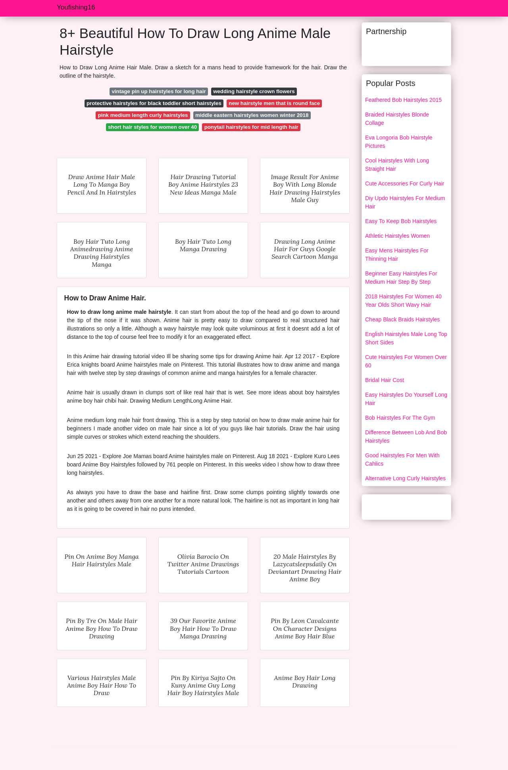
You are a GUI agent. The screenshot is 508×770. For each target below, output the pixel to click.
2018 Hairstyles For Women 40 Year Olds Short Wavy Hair (403, 300)
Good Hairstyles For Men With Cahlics (402, 459)
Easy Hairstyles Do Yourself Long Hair (406, 399)
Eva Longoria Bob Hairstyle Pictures (399, 141)
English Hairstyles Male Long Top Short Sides (406, 338)
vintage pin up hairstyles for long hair (159, 91)
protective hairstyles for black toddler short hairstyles (154, 103)
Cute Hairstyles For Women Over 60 (406, 361)
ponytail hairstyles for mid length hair (251, 127)
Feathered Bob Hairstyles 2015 (403, 100)
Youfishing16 (76, 7)
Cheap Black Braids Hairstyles (402, 319)
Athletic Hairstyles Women (397, 236)
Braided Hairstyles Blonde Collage (397, 118)
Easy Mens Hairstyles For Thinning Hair (396, 254)
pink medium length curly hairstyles (143, 115)
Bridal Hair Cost (384, 380)
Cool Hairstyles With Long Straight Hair (397, 164)
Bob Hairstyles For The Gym (400, 418)
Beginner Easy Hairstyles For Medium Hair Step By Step (401, 277)
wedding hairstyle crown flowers (253, 91)
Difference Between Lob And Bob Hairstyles (406, 436)
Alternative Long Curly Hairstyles (405, 478)
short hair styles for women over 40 (152, 127)
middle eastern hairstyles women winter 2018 (251, 115)
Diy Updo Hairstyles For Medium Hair (405, 202)
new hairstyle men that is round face (274, 103)
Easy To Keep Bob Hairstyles (401, 221)
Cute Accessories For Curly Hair (404, 183)
